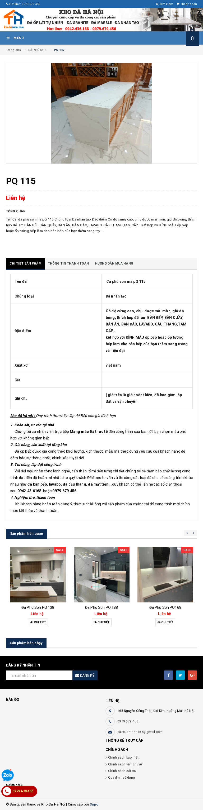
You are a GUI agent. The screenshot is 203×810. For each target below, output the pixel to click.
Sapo (94, 804)
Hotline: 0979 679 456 (23, 4)
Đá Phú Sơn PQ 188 (101, 607)
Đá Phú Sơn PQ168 (165, 607)
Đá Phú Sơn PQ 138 (37, 607)
